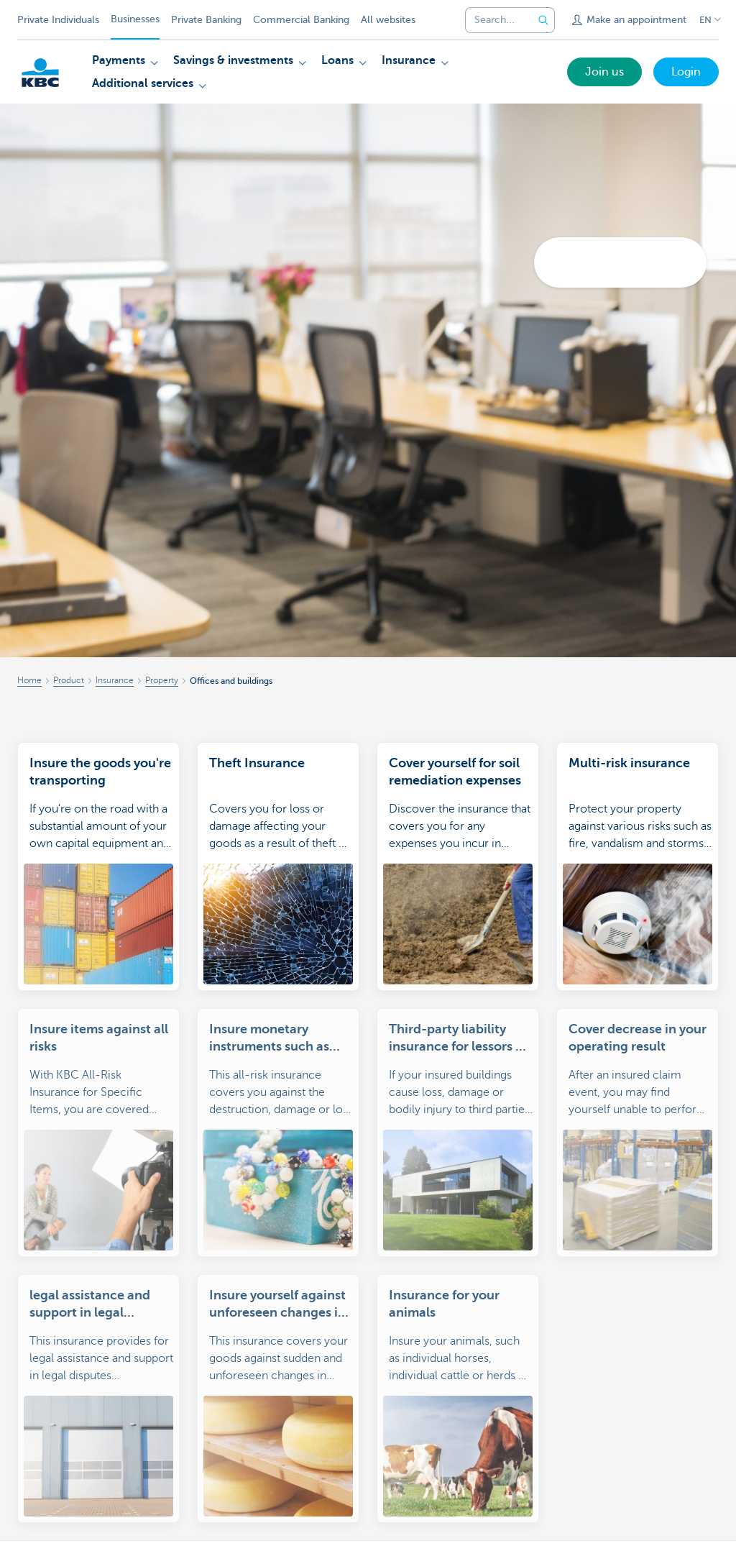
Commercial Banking (301, 19)
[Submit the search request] (543, 20)
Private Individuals (58, 19)
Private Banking (206, 19)
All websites (388, 19)
